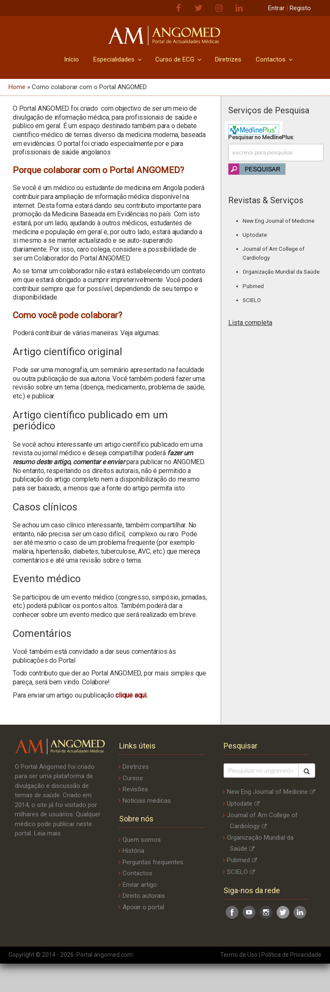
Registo (300, 8)
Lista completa (250, 323)
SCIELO (252, 300)
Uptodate (255, 235)
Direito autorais (144, 896)
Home (16, 87)
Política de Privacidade (291, 954)
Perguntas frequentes (153, 862)
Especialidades (118, 59)
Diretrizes (228, 59)
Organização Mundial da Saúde (281, 272)
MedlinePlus (277, 137)
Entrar (276, 8)
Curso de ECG (179, 59)
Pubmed (253, 286)
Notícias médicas (147, 800)
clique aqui (130, 695)
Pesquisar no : (261, 137)
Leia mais (47, 833)
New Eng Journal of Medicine (278, 221)
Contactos (275, 59)
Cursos (133, 778)
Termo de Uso (238, 954)
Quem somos (142, 839)
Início (71, 59)
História (133, 851)
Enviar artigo (140, 884)
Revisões (135, 789)
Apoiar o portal (143, 907)
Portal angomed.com (104, 954)
